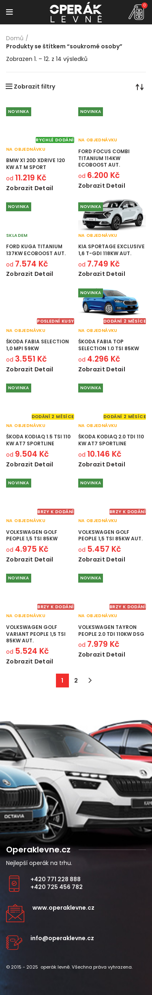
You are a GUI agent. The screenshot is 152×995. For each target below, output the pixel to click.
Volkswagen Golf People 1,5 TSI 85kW (32, 535)
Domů (15, 38)
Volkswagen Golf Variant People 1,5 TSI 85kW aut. (36, 634)
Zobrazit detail (30, 188)
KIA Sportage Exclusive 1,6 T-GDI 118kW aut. (111, 250)
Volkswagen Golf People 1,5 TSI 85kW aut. (110, 535)
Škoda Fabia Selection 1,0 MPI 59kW (37, 345)
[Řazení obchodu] (140, 86)
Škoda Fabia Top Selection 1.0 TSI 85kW (108, 345)
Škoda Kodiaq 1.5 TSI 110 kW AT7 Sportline (38, 440)
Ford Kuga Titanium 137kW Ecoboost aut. (36, 250)
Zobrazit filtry (34, 86)
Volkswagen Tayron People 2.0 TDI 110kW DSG (111, 630)
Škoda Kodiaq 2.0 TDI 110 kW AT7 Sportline (111, 440)
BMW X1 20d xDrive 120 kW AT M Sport (35, 164)
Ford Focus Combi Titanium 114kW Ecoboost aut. (104, 158)
